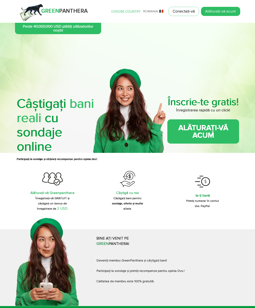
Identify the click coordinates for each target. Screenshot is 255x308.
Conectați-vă (184, 11)
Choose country (126, 11)
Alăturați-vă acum (220, 11)
